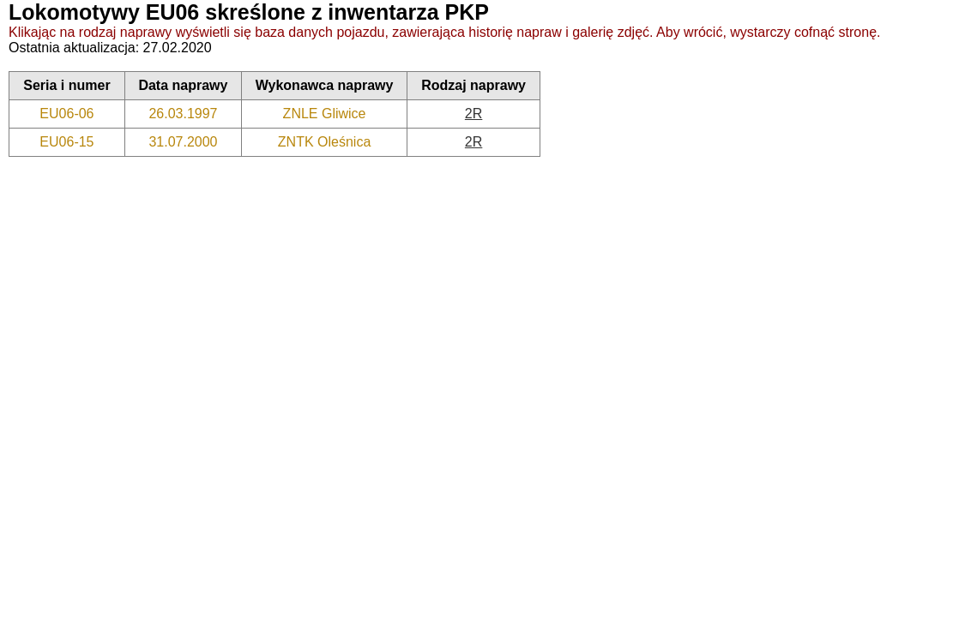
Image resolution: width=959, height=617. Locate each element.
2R (473, 113)
